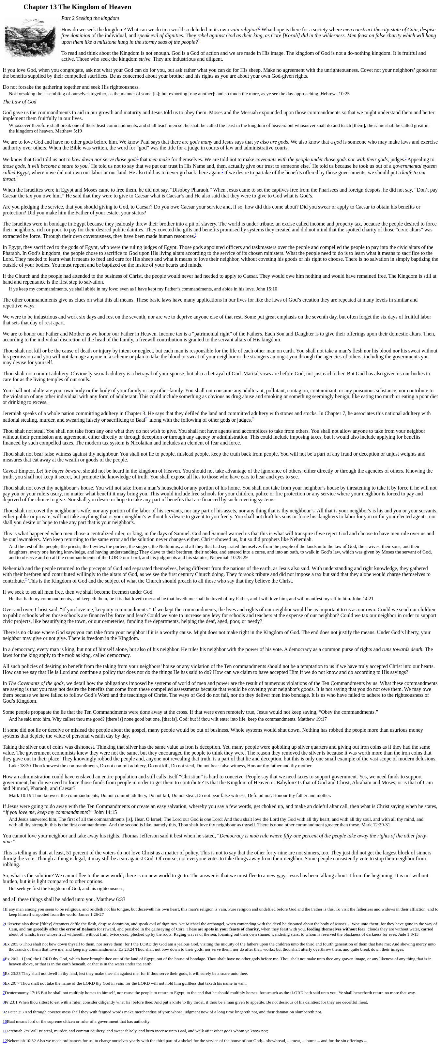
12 (5, 1040)
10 (5, 1021)
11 (5, 1030)
